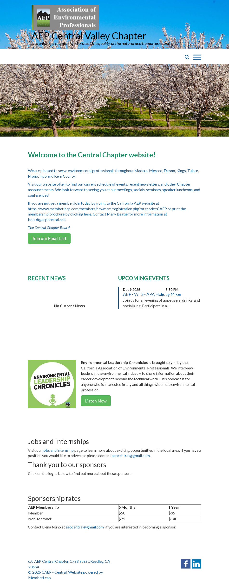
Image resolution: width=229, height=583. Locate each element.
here (87, 214)
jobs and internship (58, 450)
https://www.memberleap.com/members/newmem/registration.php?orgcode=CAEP (97, 208)
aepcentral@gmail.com (131, 455)
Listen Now (96, 400)
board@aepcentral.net (46, 219)
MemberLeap (39, 577)
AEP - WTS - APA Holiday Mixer (152, 294)
